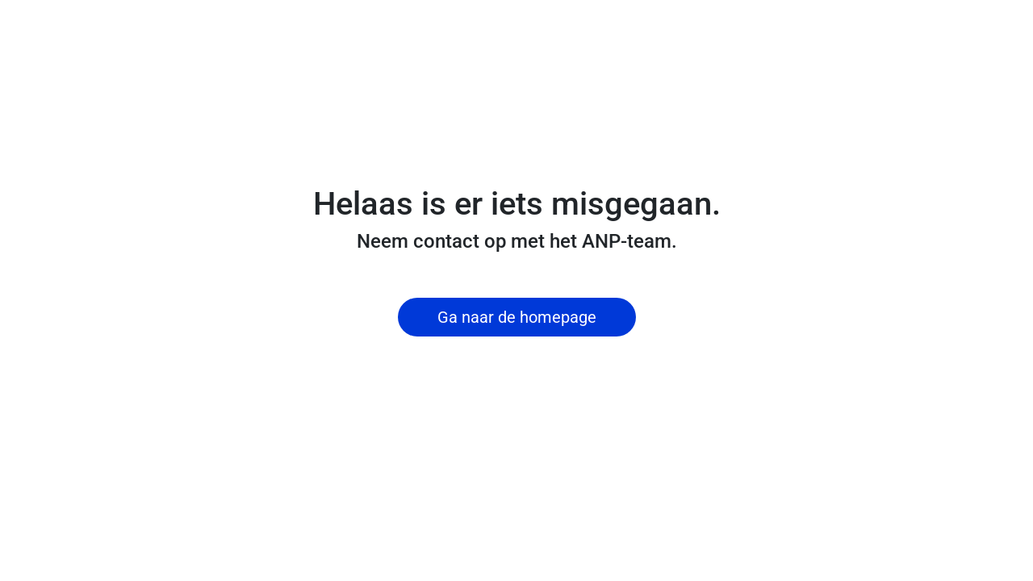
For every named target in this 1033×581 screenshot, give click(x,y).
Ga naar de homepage (516, 317)
